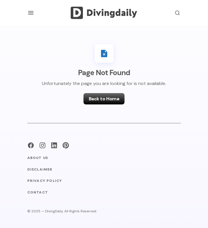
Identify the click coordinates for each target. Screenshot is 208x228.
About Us (37, 158)
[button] (30, 12)
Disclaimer (40, 169)
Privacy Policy (44, 181)
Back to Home (104, 99)
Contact (37, 192)
